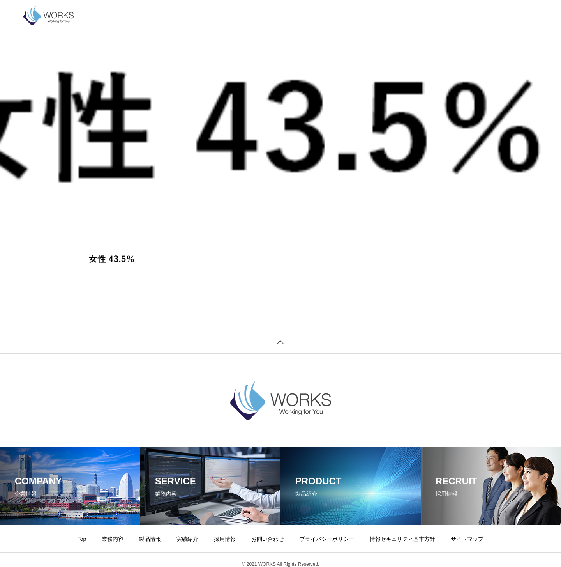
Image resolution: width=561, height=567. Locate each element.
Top (82, 539)
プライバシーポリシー (370, 15)
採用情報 (268, 15)
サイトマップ (467, 539)
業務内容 (156, 15)
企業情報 (118, 15)
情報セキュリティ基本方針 (445, 15)
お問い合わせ (311, 15)
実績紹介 (231, 15)
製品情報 (193, 15)
